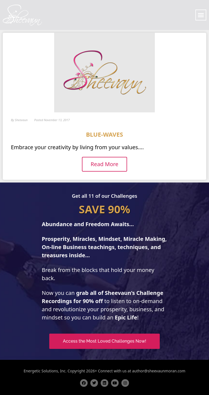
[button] (200, 15)
